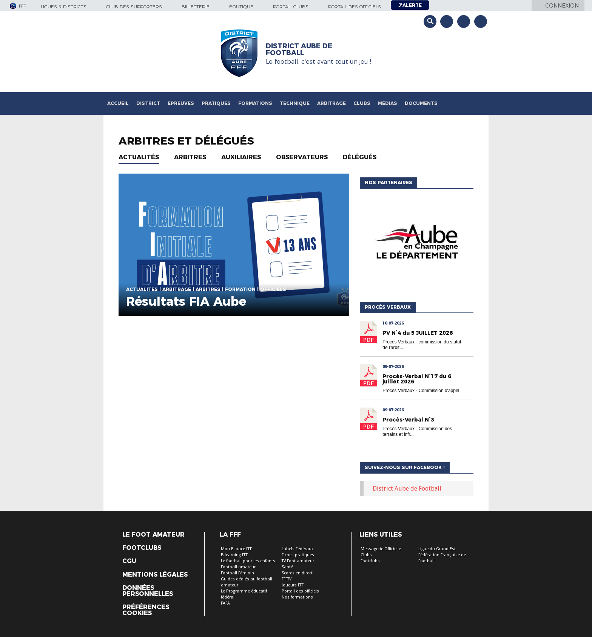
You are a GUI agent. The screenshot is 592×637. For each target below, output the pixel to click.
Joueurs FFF (293, 585)
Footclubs (141, 548)
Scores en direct (297, 573)
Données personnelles (147, 591)
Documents (421, 103)
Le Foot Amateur (153, 535)
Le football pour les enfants (248, 561)
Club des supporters (134, 7)
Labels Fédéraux (298, 548)
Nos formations (297, 597)
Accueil (118, 103)
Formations (255, 103)
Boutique (241, 7)
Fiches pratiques (298, 554)
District (148, 103)
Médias (387, 103)
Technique (295, 103)
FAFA (225, 603)
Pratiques (216, 103)
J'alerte (410, 5)
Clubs (361, 103)
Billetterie (196, 7)
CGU (129, 561)
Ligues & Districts (63, 7)
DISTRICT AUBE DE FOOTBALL (299, 49)
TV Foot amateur (298, 561)
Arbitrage (331, 103)
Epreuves (181, 103)
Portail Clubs (290, 7)
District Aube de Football (407, 488)
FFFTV (286, 579)
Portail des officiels (354, 7)
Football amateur (238, 567)
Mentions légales (155, 575)
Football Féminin (237, 573)
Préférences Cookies (145, 610)
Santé (287, 567)
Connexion (562, 5)
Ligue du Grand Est (437, 548)
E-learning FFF (234, 554)
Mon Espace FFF (236, 548)
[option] (435, 243)
